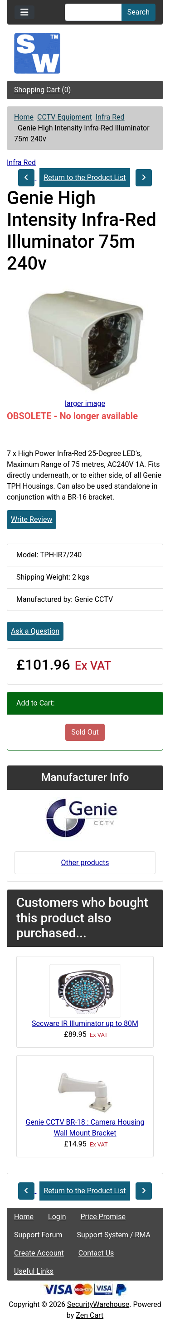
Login (57, 1216)
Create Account (39, 1253)
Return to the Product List (85, 177)
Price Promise (103, 1216)
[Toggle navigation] (24, 12)
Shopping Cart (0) (42, 89)
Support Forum (38, 1235)
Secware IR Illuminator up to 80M (85, 1023)
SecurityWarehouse (98, 1304)
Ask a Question (35, 631)
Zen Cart (89, 1315)
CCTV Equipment (64, 117)
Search (138, 12)
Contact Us (96, 1253)
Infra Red (110, 117)
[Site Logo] (85, 53)
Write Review (31, 519)
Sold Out (85, 732)
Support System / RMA (114, 1235)
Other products (85, 862)
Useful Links (33, 1271)
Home (24, 117)
